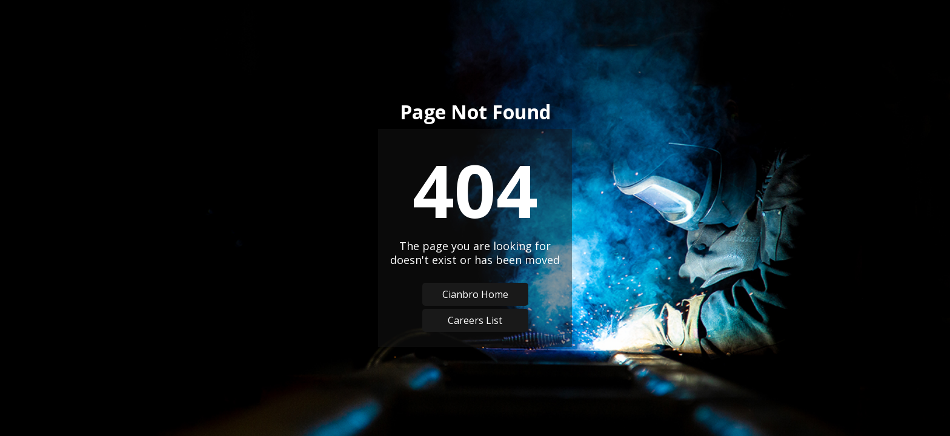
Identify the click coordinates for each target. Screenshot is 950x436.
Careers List (475, 320)
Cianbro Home (475, 294)
